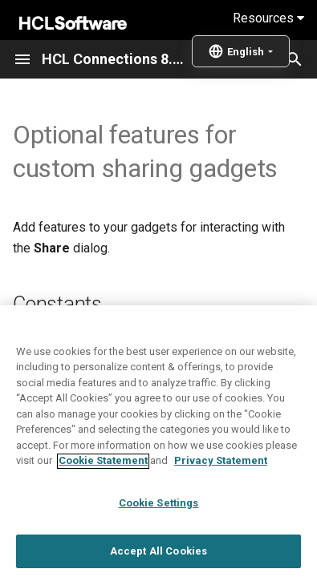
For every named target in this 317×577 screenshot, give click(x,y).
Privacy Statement (220, 510)
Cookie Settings (159, 553)
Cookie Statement (103, 510)
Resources (268, 18)
